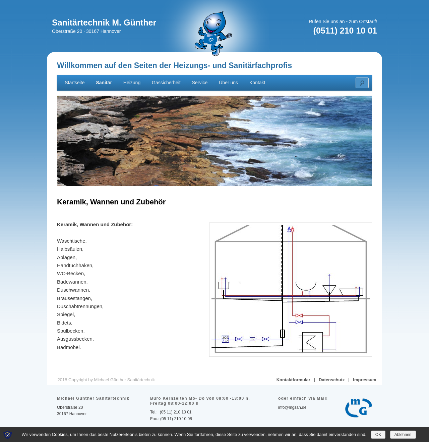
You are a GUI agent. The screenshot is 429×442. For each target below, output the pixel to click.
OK (378, 434)
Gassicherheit (166, 82)
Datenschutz (332, 379)
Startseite (74, 82)
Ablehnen (403, 434)
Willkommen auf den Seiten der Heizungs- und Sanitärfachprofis (174, 65)
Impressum (364, 379)
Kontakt (257, 82)
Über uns (228, 82)
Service (200, 82)
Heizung (131, 82)
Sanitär (104, 82)
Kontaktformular (293, 379)
